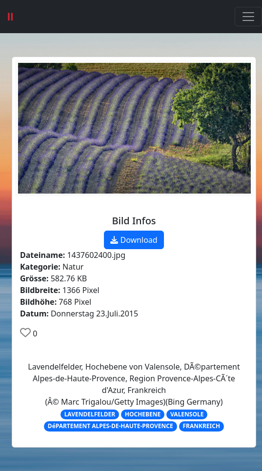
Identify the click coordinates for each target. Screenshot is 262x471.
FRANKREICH (202, 426)
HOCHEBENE (143, 414)
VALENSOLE (186, 414)
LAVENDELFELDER (89, 414)
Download (133, 240)
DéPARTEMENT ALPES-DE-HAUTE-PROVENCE (110, 426)
